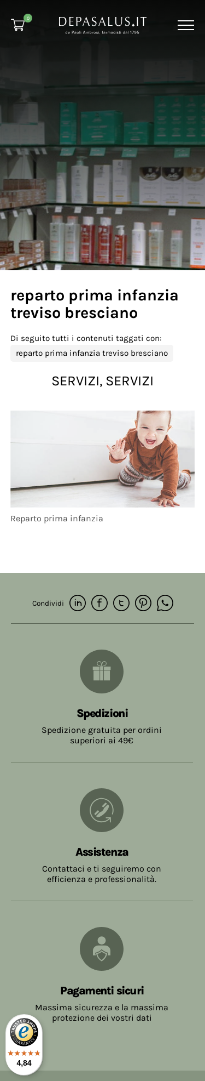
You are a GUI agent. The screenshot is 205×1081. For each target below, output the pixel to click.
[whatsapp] (165, 604)
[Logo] (103, 24)
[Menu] (184, 25)
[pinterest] (143, 604)
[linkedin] (77, 604)
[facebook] (99, 604)
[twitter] (121, 604)
